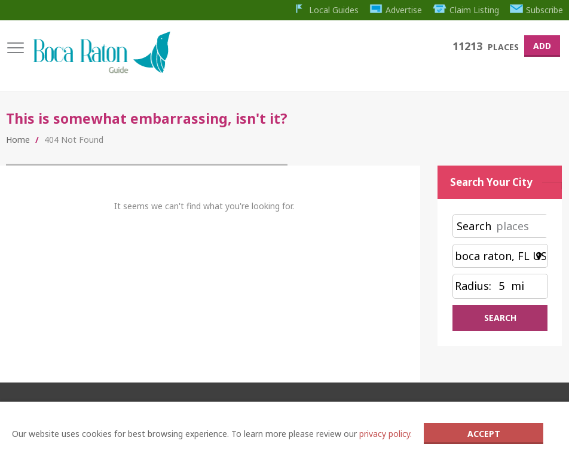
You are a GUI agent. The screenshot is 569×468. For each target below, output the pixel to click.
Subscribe (537, 10)
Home (18, 139)
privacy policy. (385, 433)
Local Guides (325, 10)
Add (542, 45)
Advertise (396, 10)
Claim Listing (466, 10)
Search (474, 226)
